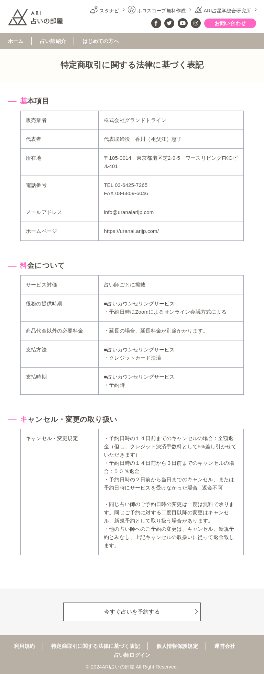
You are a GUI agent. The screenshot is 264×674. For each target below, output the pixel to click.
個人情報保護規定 (177, 646)
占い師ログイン (132, 655)
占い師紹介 (53, 41)
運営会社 (224, 646)
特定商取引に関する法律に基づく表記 (95, 646)
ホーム (15, 41)
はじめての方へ (100, 41)
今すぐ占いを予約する (132, 611)
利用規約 (24, 646)
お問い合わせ (230, 23)
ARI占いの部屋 (118, 667)
